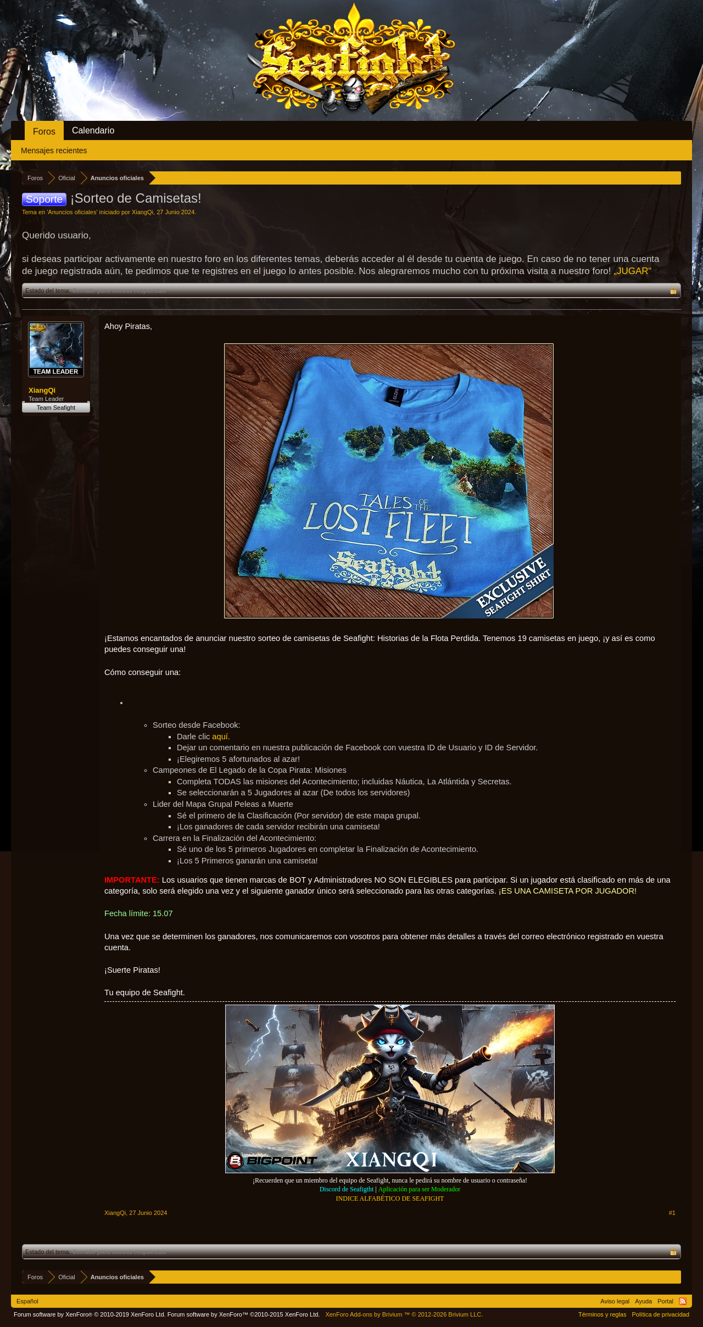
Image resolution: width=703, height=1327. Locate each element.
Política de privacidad (660, 1314)
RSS (683, 1301)
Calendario (93, 130)
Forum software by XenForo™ (244, 1314)
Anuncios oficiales (72, 212)
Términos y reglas (602, 1314)
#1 (672, 1212)
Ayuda (643, 1301)
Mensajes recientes (54, 150)
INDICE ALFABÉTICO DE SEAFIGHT (390, 1198)
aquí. (221, 736)
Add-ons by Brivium (404, 1314)
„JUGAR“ (632, 271)
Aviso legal (614, 1301)
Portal (665, 1301)
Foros (44, 131)
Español (27, 1301)
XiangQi (142, 212)
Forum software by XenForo (90, 1314)
